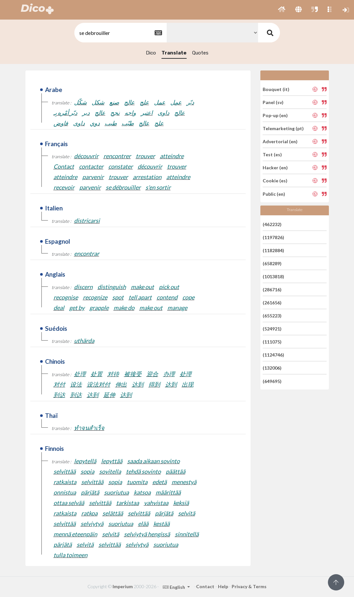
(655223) (272, 315)
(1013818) (273, 276)
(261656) (272, 302)
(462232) (272, 224)
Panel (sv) (273, 102)
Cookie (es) (275, 180)
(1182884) (273, 250)
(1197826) (273, 237)
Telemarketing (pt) (283, 128)
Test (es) (272, 154)
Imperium (123, 586)
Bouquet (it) (276, 89)
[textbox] (120, 32)
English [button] (174, 587)
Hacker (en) (275, 167)
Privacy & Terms (249, 586)
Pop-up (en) (275, 115)
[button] (281, 10)
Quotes (200, 53)
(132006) (272, 368)
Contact (205, 586)
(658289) (272, 263)
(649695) (272, 381)
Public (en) (274, 193)
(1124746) (273, 355)
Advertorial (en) (280, 141)
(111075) (272, 341)
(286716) (272, 289)
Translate (174, 53)
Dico (151, 53)
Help (223, 586)
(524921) (272, 328)
